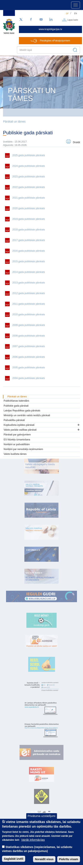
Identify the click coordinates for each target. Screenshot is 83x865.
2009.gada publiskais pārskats (28, 325)
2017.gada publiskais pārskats (28, 240)
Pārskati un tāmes (14, 121)
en (75, 13)
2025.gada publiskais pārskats (28, 155)
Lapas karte (72, 20)
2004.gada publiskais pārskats (28, 378)
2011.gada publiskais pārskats (28, 303)
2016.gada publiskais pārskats (28, 250)
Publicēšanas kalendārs (16, 400)
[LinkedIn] (51, 19)
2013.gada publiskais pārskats (28, 282)
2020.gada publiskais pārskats (28, 208)
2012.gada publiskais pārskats (28, 293)
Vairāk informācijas (33, 844)
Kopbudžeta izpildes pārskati (19, 425)
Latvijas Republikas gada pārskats (22, 410)
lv (67, 13)
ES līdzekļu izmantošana (17, 439)
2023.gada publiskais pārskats (28, 176)
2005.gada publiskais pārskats (28, 367)
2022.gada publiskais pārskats (28, 187)
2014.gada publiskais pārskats (28, 272)
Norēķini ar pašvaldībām (17, 444)
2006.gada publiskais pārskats (28, 357)
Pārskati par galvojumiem (17, 434)
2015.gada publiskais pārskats (28, 261)
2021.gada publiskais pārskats (28, 197)
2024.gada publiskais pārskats (28, 166)
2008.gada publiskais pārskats (28, 335)
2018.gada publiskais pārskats (28, 229)
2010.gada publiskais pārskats (28, 314)
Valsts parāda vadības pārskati (20, 429)
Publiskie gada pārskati (16, 405)
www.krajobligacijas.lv (50, 29)
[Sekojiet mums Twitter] (21, 19)
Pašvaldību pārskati (14, 420)
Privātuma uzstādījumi (41, 820)
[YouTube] (41, 19)
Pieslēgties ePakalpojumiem (55, 40)
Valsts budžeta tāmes (15, 454)
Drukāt (76, 142)
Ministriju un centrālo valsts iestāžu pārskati (27, 415)
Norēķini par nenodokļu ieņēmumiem (23, 449)
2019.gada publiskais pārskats (28, 219)
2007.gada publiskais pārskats (28, 346)
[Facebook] (31, 19)
